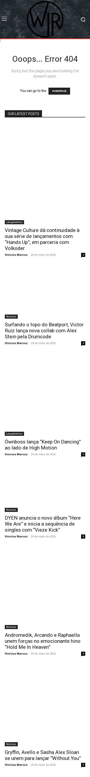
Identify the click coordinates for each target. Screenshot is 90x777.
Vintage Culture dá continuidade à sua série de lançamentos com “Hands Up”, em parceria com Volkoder (42, 239)
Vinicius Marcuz (16, 254)
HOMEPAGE (59, 91)
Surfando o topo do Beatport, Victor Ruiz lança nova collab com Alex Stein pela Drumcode (44, 331)
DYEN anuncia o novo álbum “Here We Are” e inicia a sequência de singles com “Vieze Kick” (43, 524)
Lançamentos (14, 222)
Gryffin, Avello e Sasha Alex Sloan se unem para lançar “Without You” (43, 755)
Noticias (11, 316)
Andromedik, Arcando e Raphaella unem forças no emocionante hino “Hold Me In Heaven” (42, 641)
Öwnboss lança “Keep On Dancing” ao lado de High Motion (43, 445)
